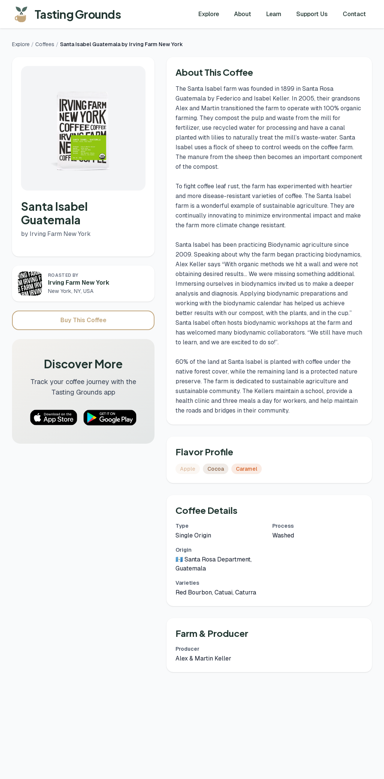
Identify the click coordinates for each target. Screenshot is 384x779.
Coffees (44, 44)
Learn (273, 14)
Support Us (312, 14)
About (242, 14)
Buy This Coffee (83, 320)
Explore (208, 14)
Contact (354, 14)
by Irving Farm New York (56, 234)
